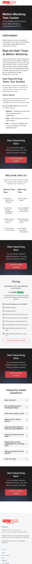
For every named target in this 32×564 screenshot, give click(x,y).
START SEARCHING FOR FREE (16, 160)
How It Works (6, 555)
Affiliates (4, 560)
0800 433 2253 (8, 532)
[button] (29, 2)
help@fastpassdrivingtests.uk (13, 530)
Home (3, 553)
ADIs (3, 558)
